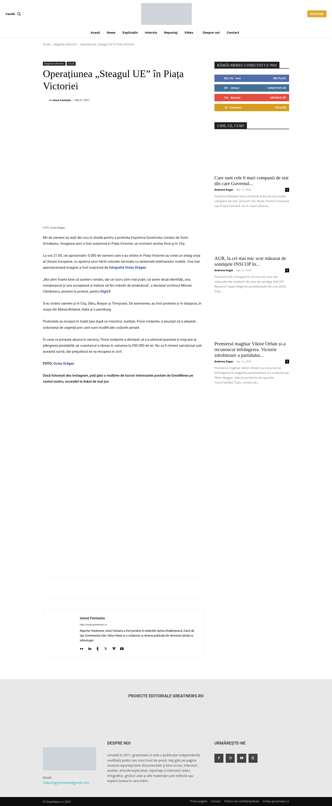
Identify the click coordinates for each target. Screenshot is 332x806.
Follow (280, 107)
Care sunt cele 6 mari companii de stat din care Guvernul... (251, 180)
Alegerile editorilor (65, 44)
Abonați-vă (278, 97)
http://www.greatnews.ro (93, 624)
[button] (14, 14)
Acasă (46, 44)
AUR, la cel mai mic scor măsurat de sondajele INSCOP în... (250, 261)
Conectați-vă (276, 88)
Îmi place (279, 78)
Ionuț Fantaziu (62, 100)
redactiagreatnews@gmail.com (66, 782)
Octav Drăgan (63, 363)
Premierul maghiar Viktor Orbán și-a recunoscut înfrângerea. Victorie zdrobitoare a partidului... (250, 349)
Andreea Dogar (223, 189)
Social (71, 64)
